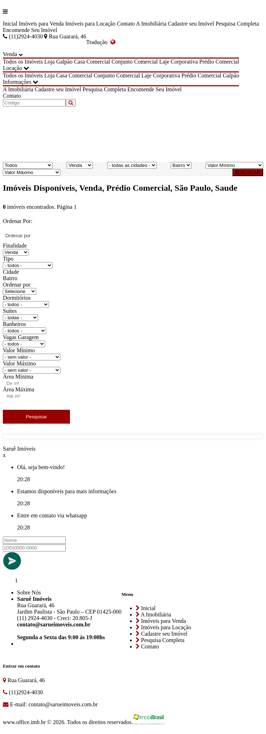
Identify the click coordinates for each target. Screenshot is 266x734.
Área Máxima (18, 389)
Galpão (64, 62)
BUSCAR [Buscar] (247, 172)
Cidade (11, 272)
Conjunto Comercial (135, 62)
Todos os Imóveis (23, 62)
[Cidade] (132, 165)
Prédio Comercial (219, 62)
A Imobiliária (151, 24)
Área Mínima (18, 377)
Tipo (8, 259)
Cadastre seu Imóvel (191, 24)
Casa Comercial (92, 62)
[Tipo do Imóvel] (28, 165)
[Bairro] (181, 165)
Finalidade (15, 246)
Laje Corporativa (178, 62)
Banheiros (14, 324)
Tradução (100, 42)
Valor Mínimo (19, 350)
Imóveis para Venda (41, 24)
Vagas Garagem (21, 337)
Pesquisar (36, 416)
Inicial (10, 24)
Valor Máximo (19, 363)
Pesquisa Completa (237, 24)
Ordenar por (17, 285)
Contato (126, 24)
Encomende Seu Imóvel (30, 30)
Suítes (10, 311)
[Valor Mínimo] (234, 165)
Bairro (10, 278)
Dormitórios (17, 298)
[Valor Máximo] (31, 172)
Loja (49, 62)
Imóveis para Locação (90, 24)
